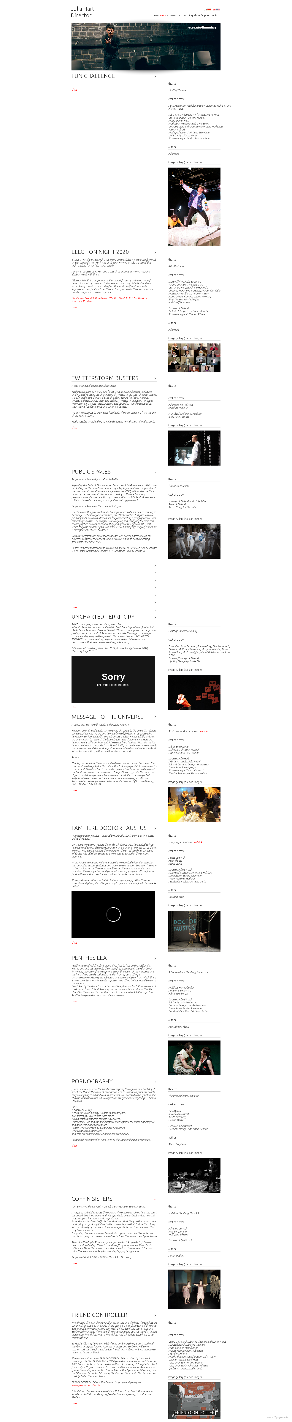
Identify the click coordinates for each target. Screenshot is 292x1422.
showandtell (174, 15)
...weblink (204, 731)
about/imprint (202, 15)
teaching (188, 15)
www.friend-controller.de (86, 1385)
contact (215, 15)
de (205, 9)
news (156, 15)
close (74, 89)
